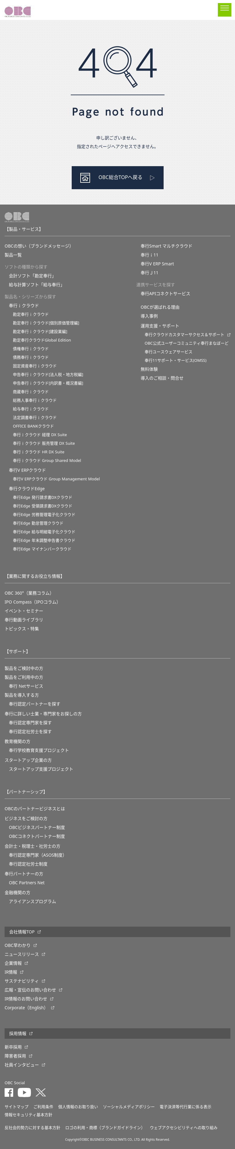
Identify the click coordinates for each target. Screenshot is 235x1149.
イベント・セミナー (24, 611)
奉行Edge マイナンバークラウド (42, 549)
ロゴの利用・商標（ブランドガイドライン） (105, 1128)
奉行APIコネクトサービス (165, 293)
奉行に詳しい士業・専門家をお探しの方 (43, 714)
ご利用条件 (43, 1107)
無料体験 (149, 369)
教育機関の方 (17, 741)
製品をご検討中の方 (24, 668)
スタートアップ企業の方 (28, 760)
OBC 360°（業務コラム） (29, 593)
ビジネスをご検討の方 (26, 818)
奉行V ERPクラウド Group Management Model (56, 479)
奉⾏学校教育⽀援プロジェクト (39, 750)
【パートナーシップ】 (26, 792)
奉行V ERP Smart (157, 264)
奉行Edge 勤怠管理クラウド (38, 523)
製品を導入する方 (22, 695)
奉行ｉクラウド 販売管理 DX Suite (44, 443)
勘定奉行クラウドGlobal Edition (42, 340)
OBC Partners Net (27, 883)
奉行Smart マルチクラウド (166, 246)
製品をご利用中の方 (24, 677)
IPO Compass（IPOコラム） (33, 602)
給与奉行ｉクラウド (31, 409)
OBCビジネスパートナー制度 (37, 827)
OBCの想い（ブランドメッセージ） (39, 246)
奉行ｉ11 (149, 255)
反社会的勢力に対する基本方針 (32, 1128)
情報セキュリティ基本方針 (28, 1115)
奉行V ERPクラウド (27, 470)
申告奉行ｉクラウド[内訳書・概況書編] (48, 383)
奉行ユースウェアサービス (168, 352)
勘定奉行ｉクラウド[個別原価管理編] (46, 323)
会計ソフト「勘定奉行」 (32, 276)
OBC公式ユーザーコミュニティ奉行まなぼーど (187, 343)
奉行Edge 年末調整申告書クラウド (44, 540)
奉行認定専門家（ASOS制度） (38, 855)
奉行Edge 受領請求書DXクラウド (42, 506)
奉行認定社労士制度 (28, 864)
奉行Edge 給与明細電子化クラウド (44, 532)
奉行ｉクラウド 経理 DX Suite (40, 435)
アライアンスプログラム (32, 901)
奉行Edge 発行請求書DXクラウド (42, 497)
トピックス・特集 (22, 629)
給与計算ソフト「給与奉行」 (37, 285)
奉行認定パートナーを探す (34, 704)
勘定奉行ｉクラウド (31, 314)
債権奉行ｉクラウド (31, 349)
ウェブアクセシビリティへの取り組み (184, 1128)
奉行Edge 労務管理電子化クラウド (44, 515)
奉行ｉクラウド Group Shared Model (47, 461)
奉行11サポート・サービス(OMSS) (176, 360)
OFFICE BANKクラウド (33, 426)
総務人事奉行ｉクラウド (35, 400)
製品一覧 (13, 255)
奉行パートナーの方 (24, 874)
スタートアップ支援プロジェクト (41, 769)
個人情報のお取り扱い (78, 1107)
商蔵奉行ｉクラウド (31, 392)
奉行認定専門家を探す (30, 723)
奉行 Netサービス (26, 686)
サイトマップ (16, 1107)
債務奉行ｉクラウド (31, 357)
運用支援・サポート (160, 326)
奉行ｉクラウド (24, 305)
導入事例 (149, 316)
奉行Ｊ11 (149, 273)
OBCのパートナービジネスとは (35, 809)
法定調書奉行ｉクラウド (35, 418)
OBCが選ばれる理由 (160, 307)
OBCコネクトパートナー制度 (37, 836)
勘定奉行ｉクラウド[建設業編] (40, 332)
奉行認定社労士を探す (30, 731)
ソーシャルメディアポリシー (129, 1107)
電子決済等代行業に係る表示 (185, 1107)
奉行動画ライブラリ (24, 620)
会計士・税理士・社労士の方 (32, 846)
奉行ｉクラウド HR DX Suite (38, 452)
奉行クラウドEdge (27, 489)
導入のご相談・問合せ (162, 378)
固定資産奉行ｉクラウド (35, 366)
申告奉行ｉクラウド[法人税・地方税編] (48, 375)
